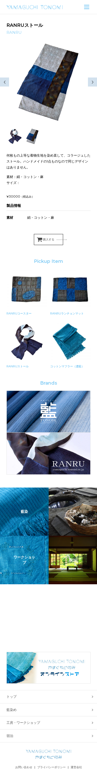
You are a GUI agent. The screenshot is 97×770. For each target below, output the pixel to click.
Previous (4, 82)
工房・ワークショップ (23, 722)
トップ (11, 696)
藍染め (11, 710)
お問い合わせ (23, 767)
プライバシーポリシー (51, 767)
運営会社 (76, 767)
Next (92, 82)
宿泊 (9, 736)
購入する (48, 239)
